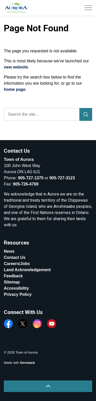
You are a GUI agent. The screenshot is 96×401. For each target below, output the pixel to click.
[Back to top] (48, 386)
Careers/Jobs (17, 263)
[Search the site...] (48, 114)
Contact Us (14, 257)
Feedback (13, 276)
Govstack (27, 363)
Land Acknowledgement (27, 270)
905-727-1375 (31, 178)
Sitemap (12, 282)
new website (16, 67)
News (9, 251)
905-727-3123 (62, 178)
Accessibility (16, 288)
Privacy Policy (18, 294)
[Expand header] (88, 7)
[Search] (85, 114)
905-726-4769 (26, 184)
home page (14, 89)
